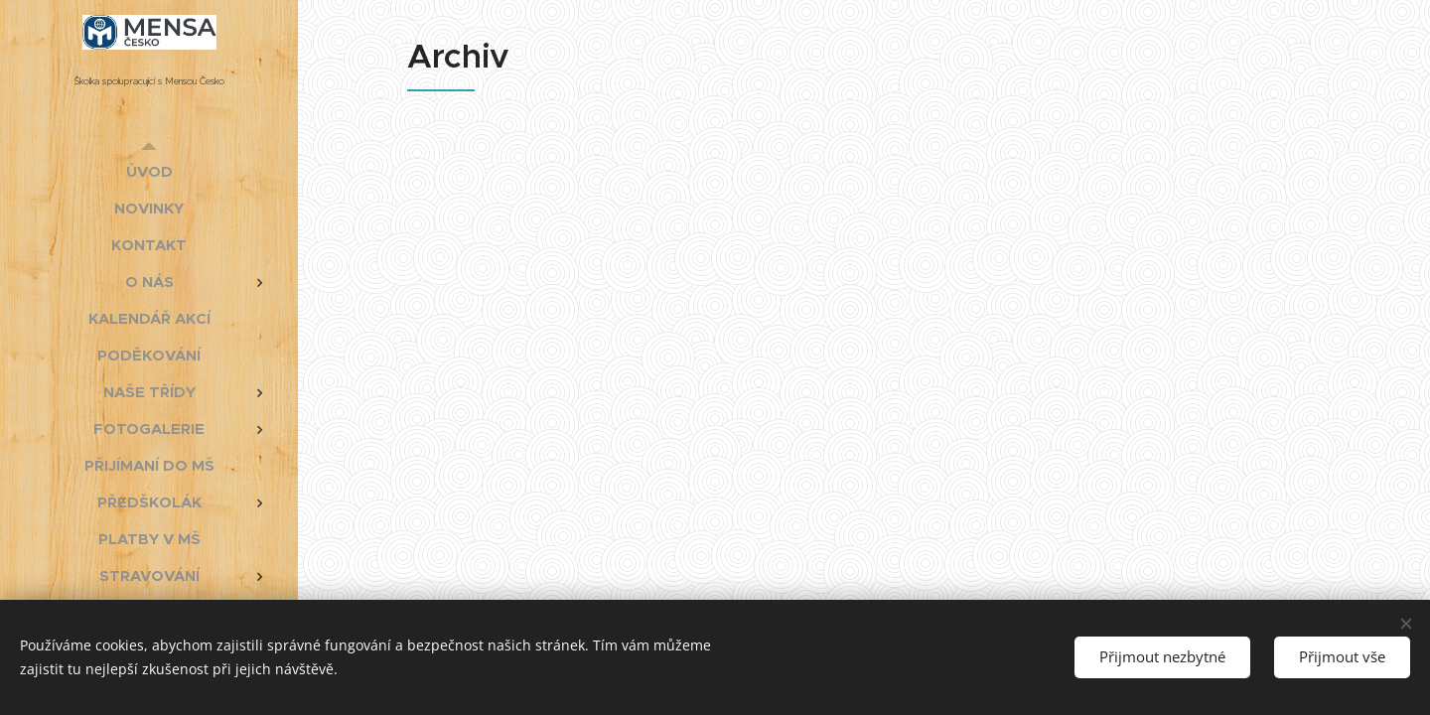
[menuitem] (149, 171)
